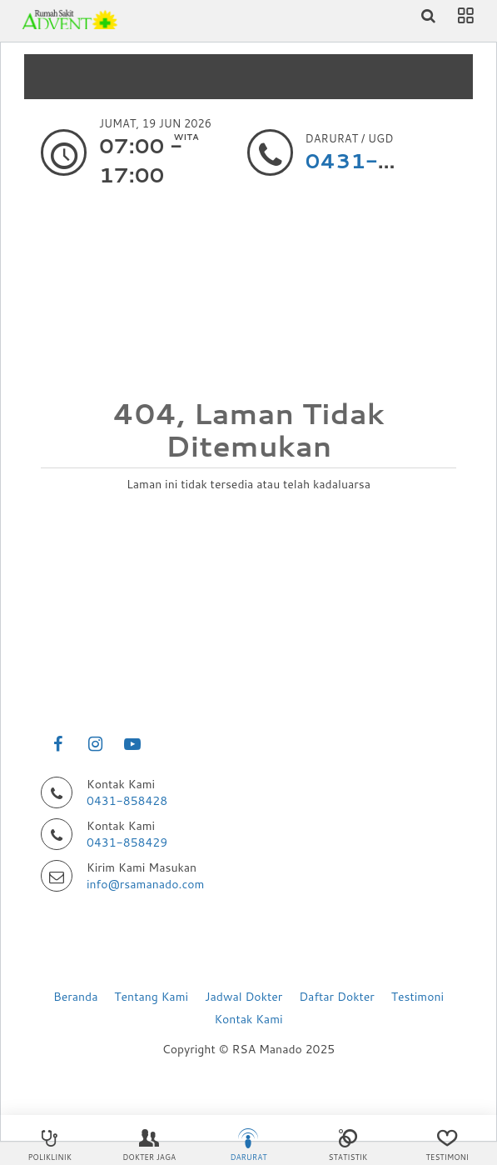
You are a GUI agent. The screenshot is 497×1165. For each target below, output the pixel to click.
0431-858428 (127, 800)
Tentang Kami (151, 996)
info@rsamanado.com (145, 884)
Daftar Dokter (337, 996)
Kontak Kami (248, 1019)
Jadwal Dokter (243, 996)
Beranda (75, 996)
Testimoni (417, 996)
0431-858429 (127, 842)
